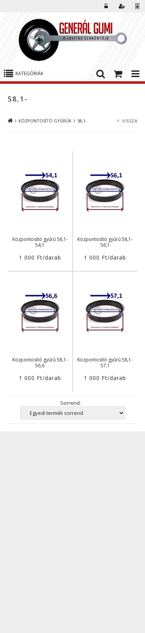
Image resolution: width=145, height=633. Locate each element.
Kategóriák (29, 73)
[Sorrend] (72, 413)
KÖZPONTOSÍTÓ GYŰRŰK (45, 121)
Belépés (106, 6)
